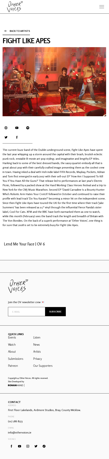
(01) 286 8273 (15, 421)
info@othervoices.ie (19, 432)
